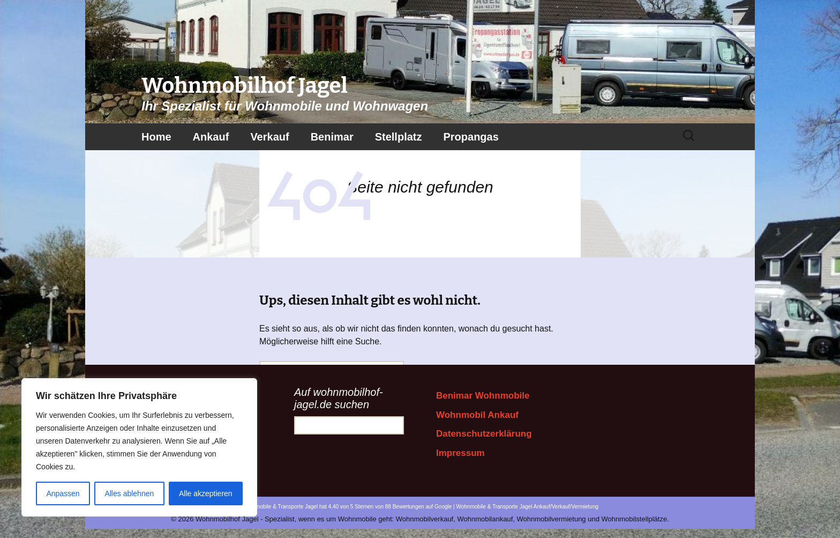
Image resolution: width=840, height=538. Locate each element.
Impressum (460, 453)
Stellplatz (398, 137)
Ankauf (211, 137)
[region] (139, 447)
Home (156, 137)
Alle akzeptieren (205, 493)
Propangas (470, 137)
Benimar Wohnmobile (482, 395)
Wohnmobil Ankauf (477, 415)
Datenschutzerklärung (484, 434)
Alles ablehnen (129, 493)
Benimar (332, 137)
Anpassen (62, 493)
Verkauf (269, 137)
